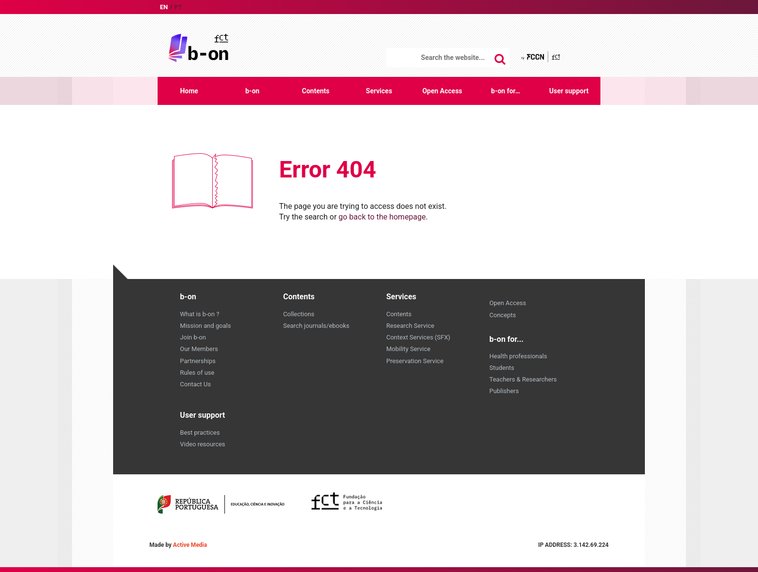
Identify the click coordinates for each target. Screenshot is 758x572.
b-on (252, 91)
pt (178, 7)
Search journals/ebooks (316, 325)
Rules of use (197, 372)
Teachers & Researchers (522, 379)
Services (379, 91)
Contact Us (195, 384)
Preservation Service (414, 361)
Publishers (504, 391)
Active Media (190, 545)
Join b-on (193, 337)
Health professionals (518, 356)
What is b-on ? (199, 314)
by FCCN (541, 56)
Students (501, 367)
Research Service (410, 325)
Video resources (202, 444)
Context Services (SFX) (418, 337)
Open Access (442, 91)
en (164, 7)
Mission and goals (205, 325)
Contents (316, 91)
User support (568, 91)
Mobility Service (408, 348)
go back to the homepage (382, 216)
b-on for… (505, 91)
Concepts (502, 315)
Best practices (199, 432)
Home (189, 91)
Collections (299, 314)
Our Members (199, 348)
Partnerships (198, 361)
